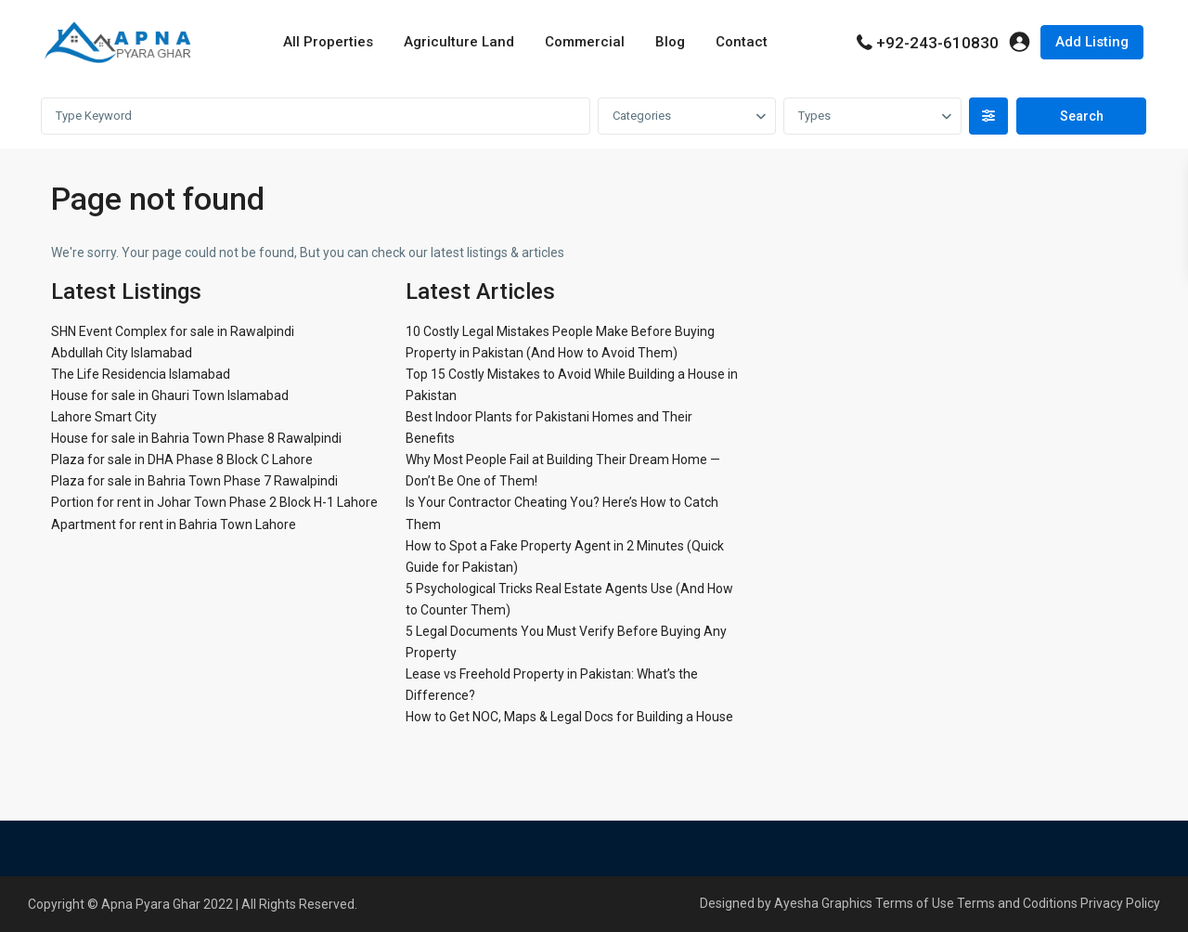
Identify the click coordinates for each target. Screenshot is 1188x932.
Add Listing (1092, 41)
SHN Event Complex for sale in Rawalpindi (172, 331)
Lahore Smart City (104, 416)
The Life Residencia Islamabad (140, 374)
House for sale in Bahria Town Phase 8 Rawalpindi (196, 438)
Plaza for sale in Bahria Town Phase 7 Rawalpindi (194, 480)
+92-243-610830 (937, 42)
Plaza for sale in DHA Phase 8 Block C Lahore (182, 459)
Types (814, 116)
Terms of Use (914, 903)
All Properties (328, 41)
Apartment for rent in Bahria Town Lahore (173, 524)
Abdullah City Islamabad (121, 352)
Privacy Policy (1120, 903)
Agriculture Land (459, 41)
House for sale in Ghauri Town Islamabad (170, 395)
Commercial (585, 41)
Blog (670, 41)
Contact (742, 41)
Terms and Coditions (1017, 903)
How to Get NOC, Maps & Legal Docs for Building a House (569, 716)
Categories (642, 116)
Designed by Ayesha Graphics (786, 903)
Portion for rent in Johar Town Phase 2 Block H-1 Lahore (214, 502)
